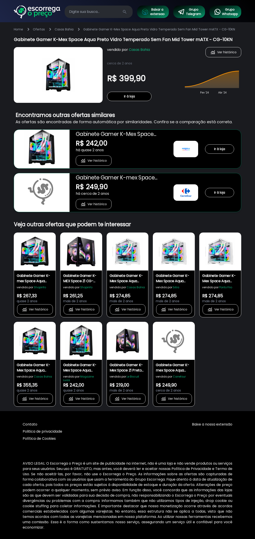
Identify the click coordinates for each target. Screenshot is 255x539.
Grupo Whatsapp (226, 11)
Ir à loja (129, 96)
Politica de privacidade (42, 431)
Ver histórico (223, 52)
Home (18, 29)
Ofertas (39, 29)
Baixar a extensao (153, 11)
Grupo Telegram (189, 11)
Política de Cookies (39, 438)
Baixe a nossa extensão (212, 424)
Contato (30, 424)
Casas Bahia (64, 29)
